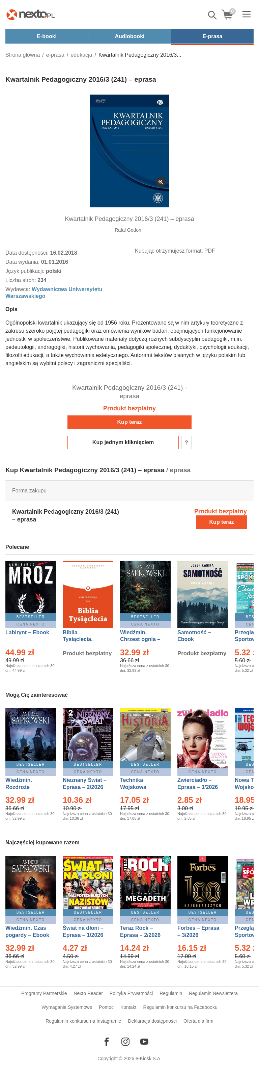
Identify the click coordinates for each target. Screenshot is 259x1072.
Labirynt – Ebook (27, 632)
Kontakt (128, 1007)
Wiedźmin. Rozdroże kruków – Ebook (26, 787)
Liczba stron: (21, 280)
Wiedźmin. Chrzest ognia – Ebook (140, 639)
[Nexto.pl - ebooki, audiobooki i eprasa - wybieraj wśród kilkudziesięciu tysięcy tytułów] (30, 14)
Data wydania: (23, 262)
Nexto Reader (88, 993)
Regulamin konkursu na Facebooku (180, 1007)
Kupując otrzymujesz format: (169, 251)
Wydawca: (18, 289)
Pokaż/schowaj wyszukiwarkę (213, 15)
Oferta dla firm (198, 1021)
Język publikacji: (25, 271)
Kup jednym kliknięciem (123, 442)
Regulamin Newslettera (213, 993)
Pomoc (106, 1007)
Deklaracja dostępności (152, 1021)
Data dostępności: (27, 253)
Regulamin (171, 993)
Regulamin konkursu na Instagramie (83, 1021)
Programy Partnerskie (44, 993)
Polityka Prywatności (131, 993)
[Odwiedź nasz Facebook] (106, 1041)
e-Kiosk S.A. (149, 1058)
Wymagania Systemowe (66, 1007)
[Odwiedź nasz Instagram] (125, 1041)
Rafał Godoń (128, 230)
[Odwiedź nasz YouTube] (144, 1041)
